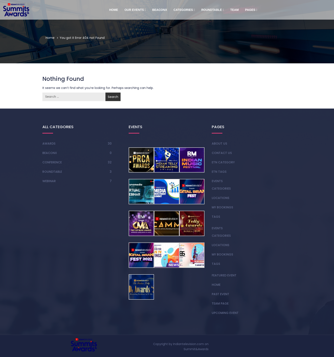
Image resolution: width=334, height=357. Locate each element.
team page (220, 303)
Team (234, 10)
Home (113, 10)
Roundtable (212, 10)
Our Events (135, 10)
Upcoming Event (225, 313)
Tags (216, 217)
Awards (48, 143)
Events (217, 181)
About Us (219, 143)
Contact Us (222, 153)
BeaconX (159, 10)
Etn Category (223, 162)
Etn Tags (219, 172)
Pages (251, 10)
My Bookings (222, 207)
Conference (52, 162)
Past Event (220, 294)
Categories (184, 10)
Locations (220, 198)
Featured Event (224, 275)
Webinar (49, 181)
